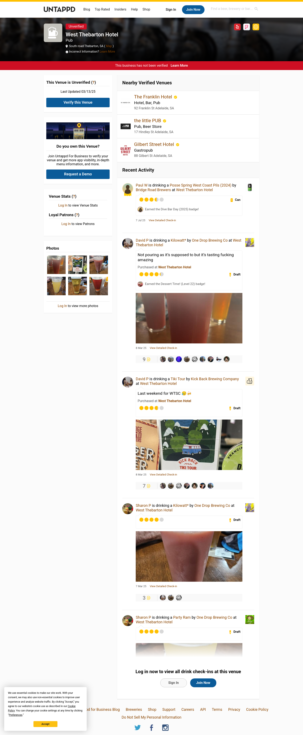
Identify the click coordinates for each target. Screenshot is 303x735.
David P (142, 240)
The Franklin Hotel (153, 96)
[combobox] (234, 8)
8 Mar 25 (141, 348)
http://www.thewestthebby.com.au (255, 27)
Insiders (120, 9)
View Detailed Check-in (162, 220)
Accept (45, 724)
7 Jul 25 (140, 220)
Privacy (234, 709)
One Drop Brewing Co (210, 240)
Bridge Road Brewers (153, 190)
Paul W (142, 185)
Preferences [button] (15, 715)
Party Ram (182, 617)
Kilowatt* (178, 240)
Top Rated (102, 9)
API (203, 709)
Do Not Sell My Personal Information (151, 717)
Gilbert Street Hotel (154, 144)
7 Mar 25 (141, 586)
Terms (217, 709)
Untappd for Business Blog (98, 709)
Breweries (134, 709)
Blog (86, 9)
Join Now (193, 10)
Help (134, 9)
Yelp (237, 27)
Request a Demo (78, 174)
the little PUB (148, 120)
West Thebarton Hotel (194, 190)
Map (109, 46)
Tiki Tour (178, 379)
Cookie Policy (257, 709)
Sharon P (143, 505)
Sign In (171, 10)
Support (168, 709)
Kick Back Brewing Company (215, 379)
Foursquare (246, 27)
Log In (63, 205)
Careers (187, 709)
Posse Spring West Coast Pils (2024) (200, 185)
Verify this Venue (78, 102)
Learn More (107, 51)
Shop (146, 9)
